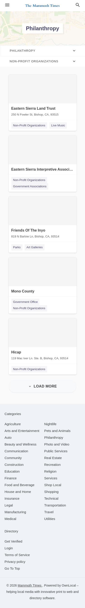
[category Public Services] (56, 451)
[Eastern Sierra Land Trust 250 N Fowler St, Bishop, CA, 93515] (42, 96)
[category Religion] (50, 471)
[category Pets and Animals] (57, 431)
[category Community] (13, 458)
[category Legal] (9, 505)
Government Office (25, 302)
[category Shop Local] (52, 485)
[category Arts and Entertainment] (22, 431)
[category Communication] (16, 451)
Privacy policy (15, 562)
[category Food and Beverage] (19, 485)
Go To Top (12, 568)
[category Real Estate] (53, 458)
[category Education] (12, 471)
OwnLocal (69, 585)
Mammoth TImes (30, 585)
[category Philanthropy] (53, 437)
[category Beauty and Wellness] (20, 444)
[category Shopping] (51, 492)
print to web (64, 592)
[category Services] (50, 478)
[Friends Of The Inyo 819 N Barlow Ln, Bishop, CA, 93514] (42, 218)
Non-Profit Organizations (29, 125)
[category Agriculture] (13, 424)
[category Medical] (10, 519)
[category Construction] (14, 464)
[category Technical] (51, 498)
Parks (17, 247)
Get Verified (13, 541)
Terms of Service (17, 555)
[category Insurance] (12, 498)
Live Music (58, 125)
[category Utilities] (49, 519)
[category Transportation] (55, 505)
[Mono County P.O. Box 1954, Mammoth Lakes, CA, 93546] (42, 279)
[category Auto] (8, 437)
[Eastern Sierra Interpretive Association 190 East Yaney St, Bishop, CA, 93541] (42, 157)
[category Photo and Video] (56, 444)
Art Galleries (35, 247)
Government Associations (29, 186)
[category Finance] (11, 478)
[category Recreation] (52, 464)
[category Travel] (48, 512)
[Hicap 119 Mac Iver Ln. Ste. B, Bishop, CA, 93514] (42, 340)
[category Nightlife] (50, 424)
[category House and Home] (18, 492)
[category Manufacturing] (15, 512)
